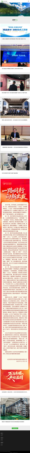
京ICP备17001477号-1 (15, 452)
